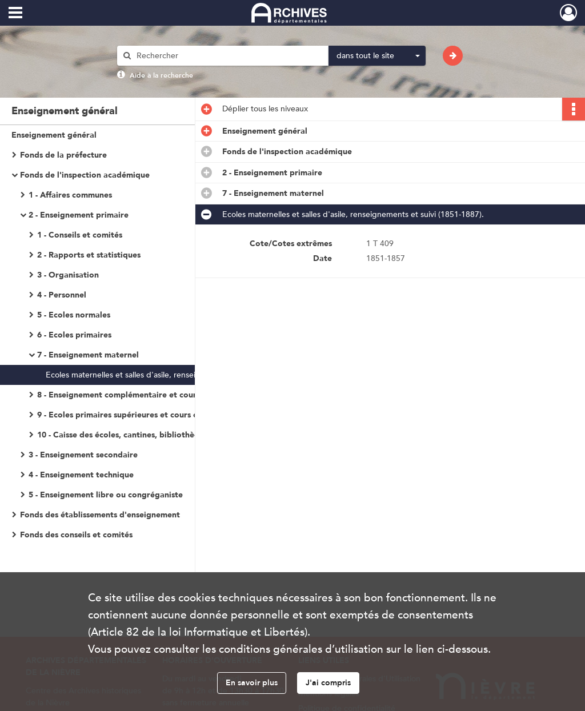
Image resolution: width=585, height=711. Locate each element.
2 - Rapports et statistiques (89, 255)
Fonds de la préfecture (63, 155)
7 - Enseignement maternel (88, 355)
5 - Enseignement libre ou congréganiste (106, 494)
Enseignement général (54, 135)
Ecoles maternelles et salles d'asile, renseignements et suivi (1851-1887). (160, 374)
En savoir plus (252, 682)
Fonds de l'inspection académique (85, 175)
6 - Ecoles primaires (74, 335)
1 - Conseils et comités (79, 235)
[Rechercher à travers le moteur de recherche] (228, 56)
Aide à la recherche (161, 75)
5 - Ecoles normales (73, 315)
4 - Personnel (61, 295)
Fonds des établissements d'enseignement (100, 514)
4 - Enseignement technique (81, 474)
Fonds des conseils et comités (76, 534)
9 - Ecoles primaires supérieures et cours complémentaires (148, 414)
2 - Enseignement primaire (79, 215)
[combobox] (377, 56)
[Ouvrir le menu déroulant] (15, 14)
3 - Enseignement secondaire (83, 454)
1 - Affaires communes (70, 195)
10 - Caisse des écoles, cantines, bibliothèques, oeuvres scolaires (151, 434)
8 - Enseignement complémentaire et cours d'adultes (137, 394)
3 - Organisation (68, 275)
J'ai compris (328, 682)
